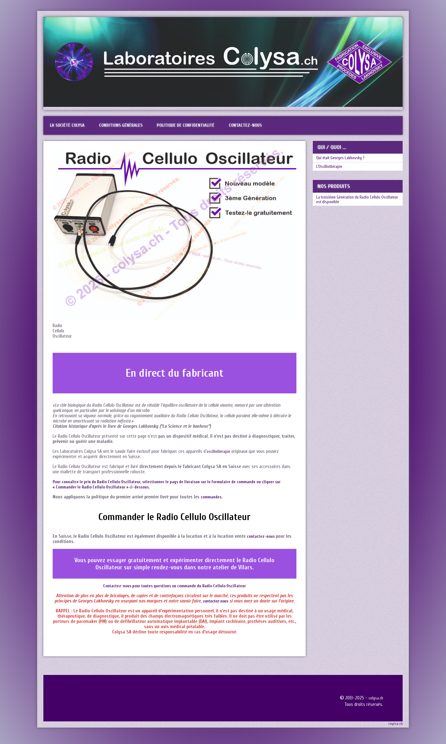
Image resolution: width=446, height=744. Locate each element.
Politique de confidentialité (209, 128)
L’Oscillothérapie (332, 177)
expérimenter (186, 565)
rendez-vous (166, 572)
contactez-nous (262, 542)
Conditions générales (135, 128)
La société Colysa (72, 128)
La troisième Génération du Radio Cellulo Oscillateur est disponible (353, 213)
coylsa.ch (396, 729)
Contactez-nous (278, 128)
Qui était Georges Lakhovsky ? (344, 165)
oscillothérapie (220, 457)
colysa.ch (375, 703)
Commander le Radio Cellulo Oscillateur (174, 522)
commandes (212, 502)
